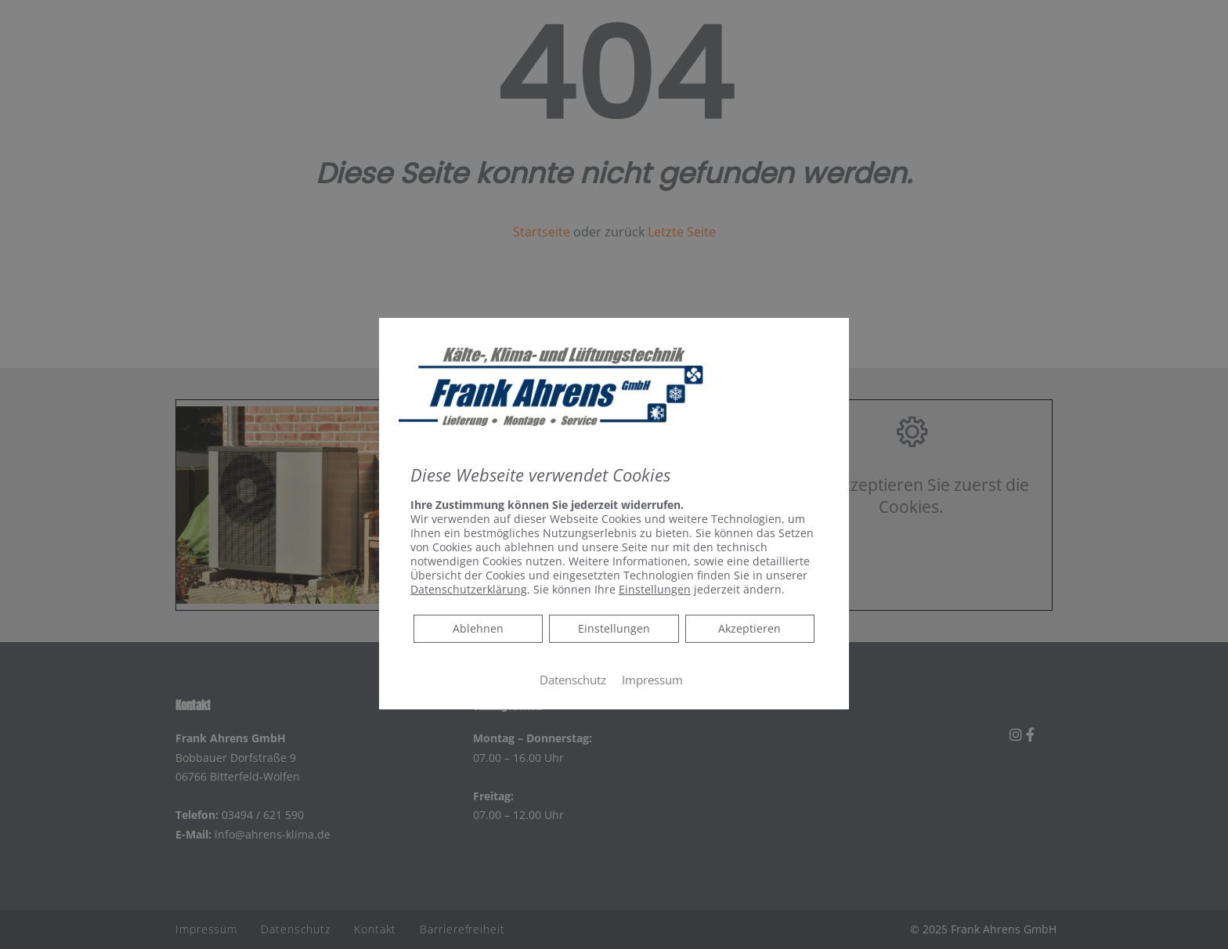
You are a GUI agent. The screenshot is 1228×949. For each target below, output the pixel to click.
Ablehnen (478, 628)
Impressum (652, 679)
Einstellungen (614, 628)
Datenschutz (573, 679)
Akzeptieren (749, 628)
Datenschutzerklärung (468, 589)
